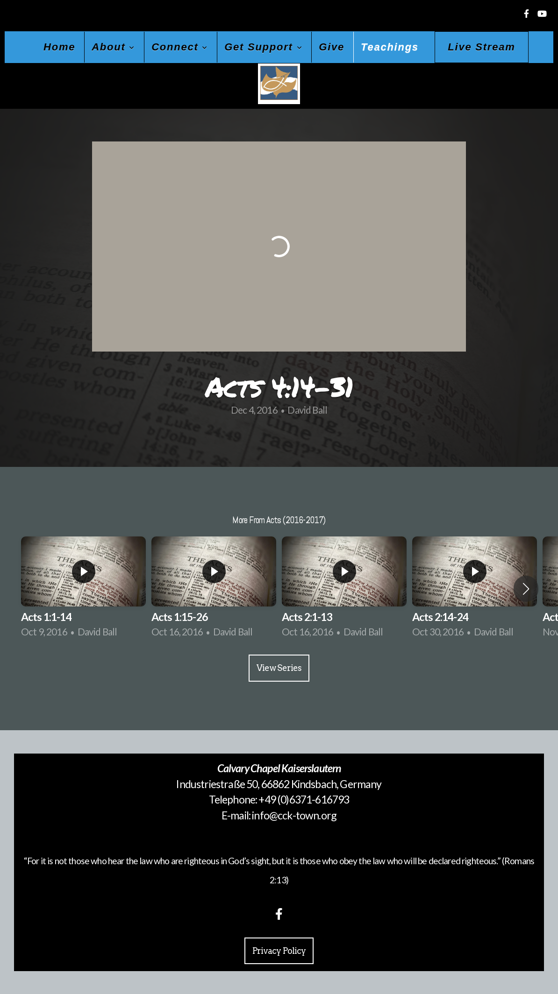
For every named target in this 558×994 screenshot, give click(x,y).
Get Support (263, 47)
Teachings (390, 47)
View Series (279, 668)
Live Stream (481, 47)
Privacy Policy (279, 951)
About (113, 47)
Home (59, 47)
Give (331, 47)
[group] (83, 588)
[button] (526, 588)
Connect (179, 47)
